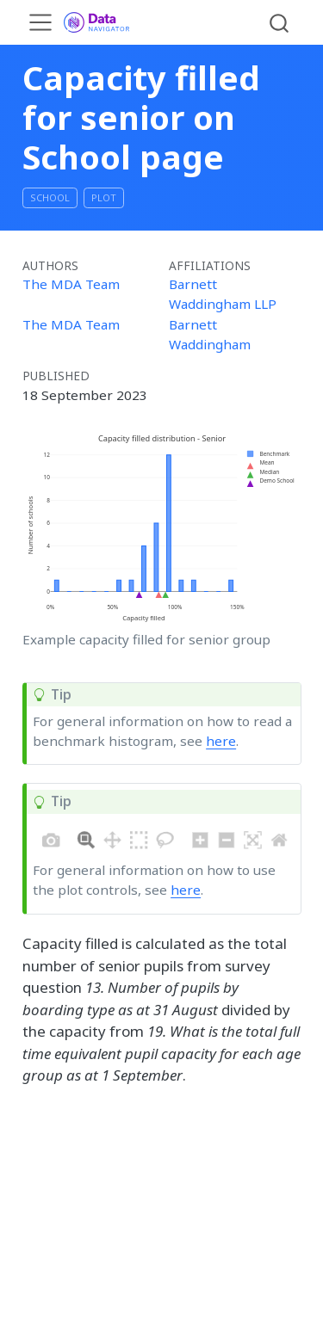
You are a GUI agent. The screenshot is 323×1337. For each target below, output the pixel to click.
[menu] (40, 22)
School (50, 197)
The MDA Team (71, 284)
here (221, 740)
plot (103, 197)
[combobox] (280, 21)
